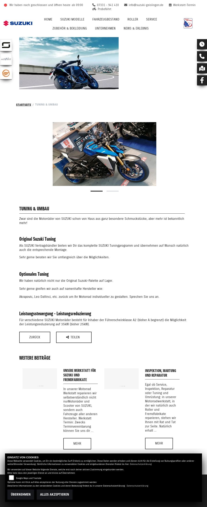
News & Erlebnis (136, 28)
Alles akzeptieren (54, 494)
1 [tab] (97, 191)
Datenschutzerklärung (141, 464)
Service (151, 19)
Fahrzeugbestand (105, 19)
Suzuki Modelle (72, 19)
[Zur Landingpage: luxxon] (6, 59)
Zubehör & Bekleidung (70, 28)
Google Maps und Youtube (28, 478)
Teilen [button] (73, 337)
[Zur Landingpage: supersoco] (6, 45)
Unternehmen (105, 28)
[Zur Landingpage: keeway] (6, 73)
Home (48, 19)
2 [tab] (113, 191)
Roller (132, 19)
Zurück (34, 337)
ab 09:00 (77, 5)
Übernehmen (21, 494)
